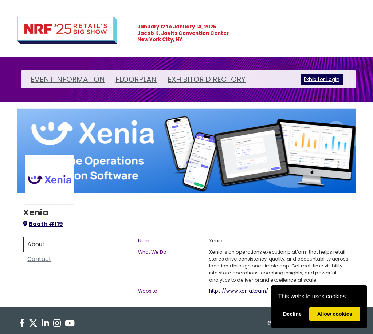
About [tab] (36, 244)
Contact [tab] (39, 259)
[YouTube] (70, 323)
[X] (33, 323)
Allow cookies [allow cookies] (334, 314)
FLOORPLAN (136, 79)
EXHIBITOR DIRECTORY (207, 79)
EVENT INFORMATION (68, 79)
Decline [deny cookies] (292, 314)
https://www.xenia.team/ (238, 291)
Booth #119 (43, 224)
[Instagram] (57, 323)
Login (332, 79)
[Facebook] (22, 323)
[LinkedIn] (45, 323)
